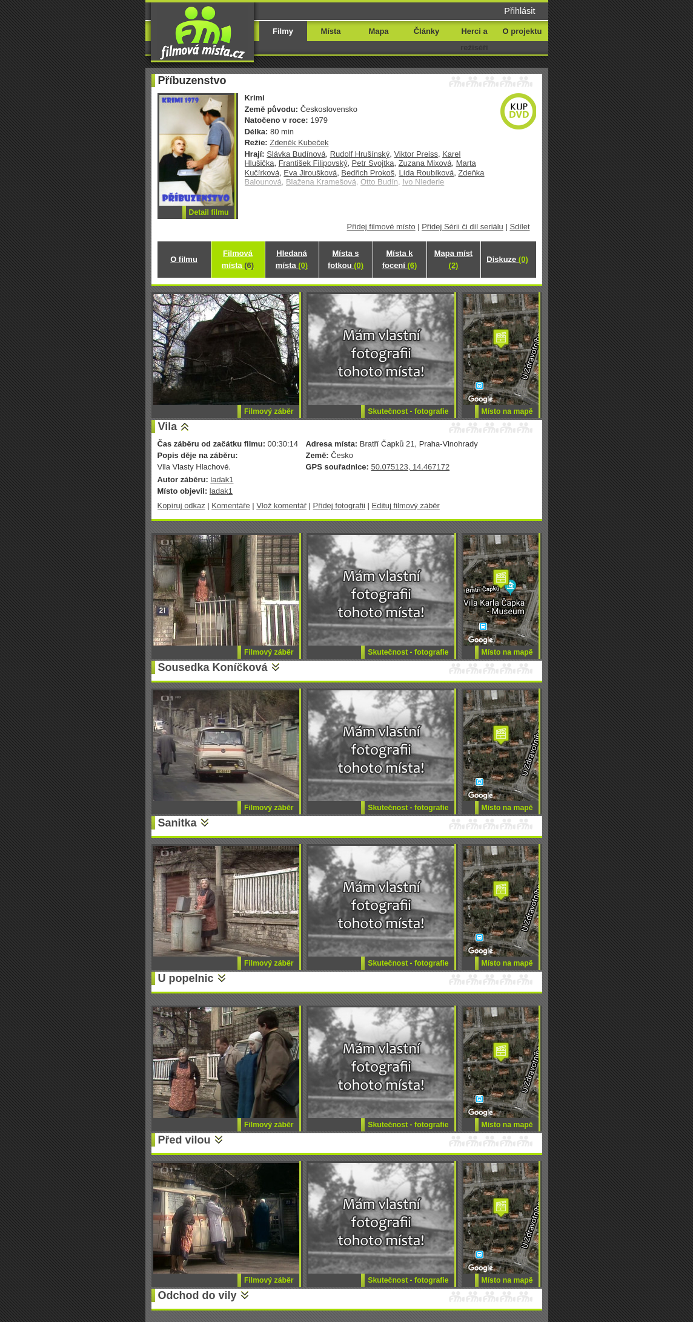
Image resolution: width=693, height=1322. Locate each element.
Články (426, 31)
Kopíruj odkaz (181, 505)
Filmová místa (238, 259)
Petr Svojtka (373, 163)
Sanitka (177, 823)
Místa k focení (399, 259)
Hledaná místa (292, 259)
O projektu (522, 31)
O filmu (183, 259)
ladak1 (221, 479)
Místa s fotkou (345, 259)
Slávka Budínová (296, 154)
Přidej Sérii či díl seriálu (462, 226)
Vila (167, 426)
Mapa (378, 31)
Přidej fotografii (339, 505)
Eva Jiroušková (310, 172)
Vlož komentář (281, 505)
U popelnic (186, 978)
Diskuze (507, 259)
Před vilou (184, 1140)
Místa (330, 31)
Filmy (283, 31)
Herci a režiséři (474, 39)
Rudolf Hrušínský (360, 154)
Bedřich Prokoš (367, 172)
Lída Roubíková (426, 172)
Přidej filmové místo (381, 226)
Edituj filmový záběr (406, 505)
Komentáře (230, 505)
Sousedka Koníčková (213, 667)
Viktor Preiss (415, 154)
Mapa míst (453, 259)
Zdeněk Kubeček (299, 142)
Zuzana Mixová (425, 163)
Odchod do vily (197, 1295)
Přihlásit (519, 11)
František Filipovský (313, 163)
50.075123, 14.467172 (410, 466)
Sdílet (519, 226)
